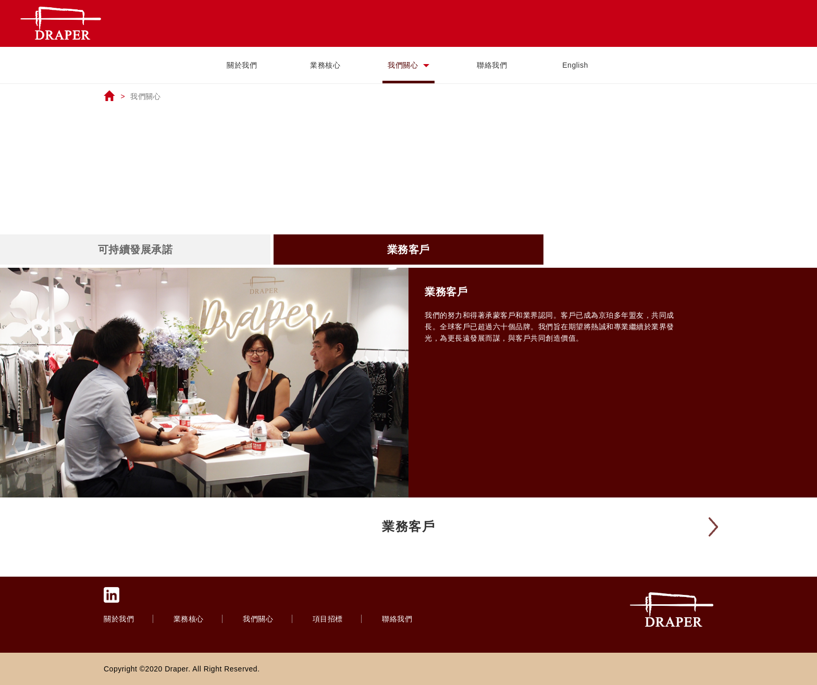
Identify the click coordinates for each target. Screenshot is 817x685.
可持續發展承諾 (135, 249)
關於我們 (242, 65)
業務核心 (325, 65)
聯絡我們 (492, 65)
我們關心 (408, 65)
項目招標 (329, 619)
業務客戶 (408, 249)
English (575, 65)
